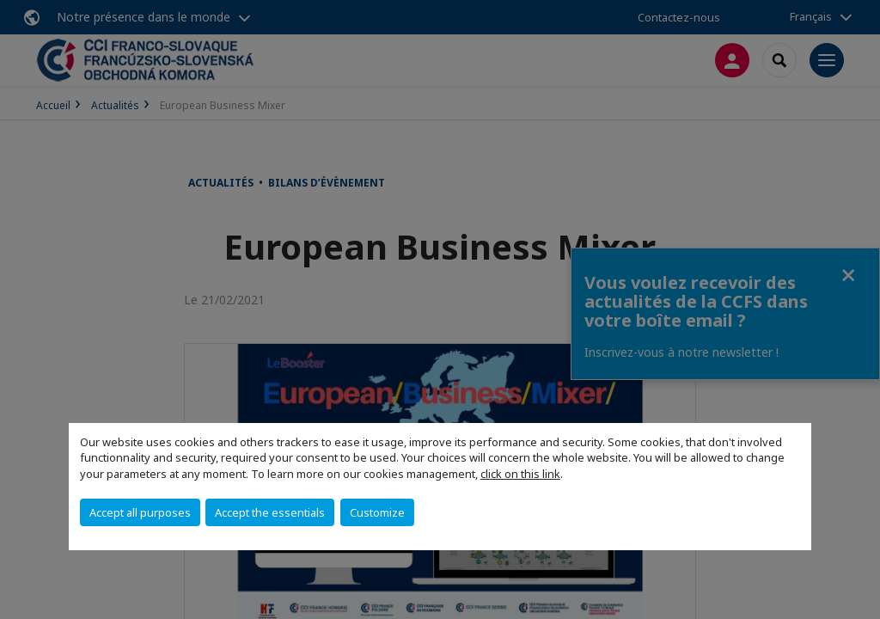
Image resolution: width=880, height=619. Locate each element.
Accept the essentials (270, 512)
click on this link (520, 473)
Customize (377, 512)
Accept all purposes (140, 512)
